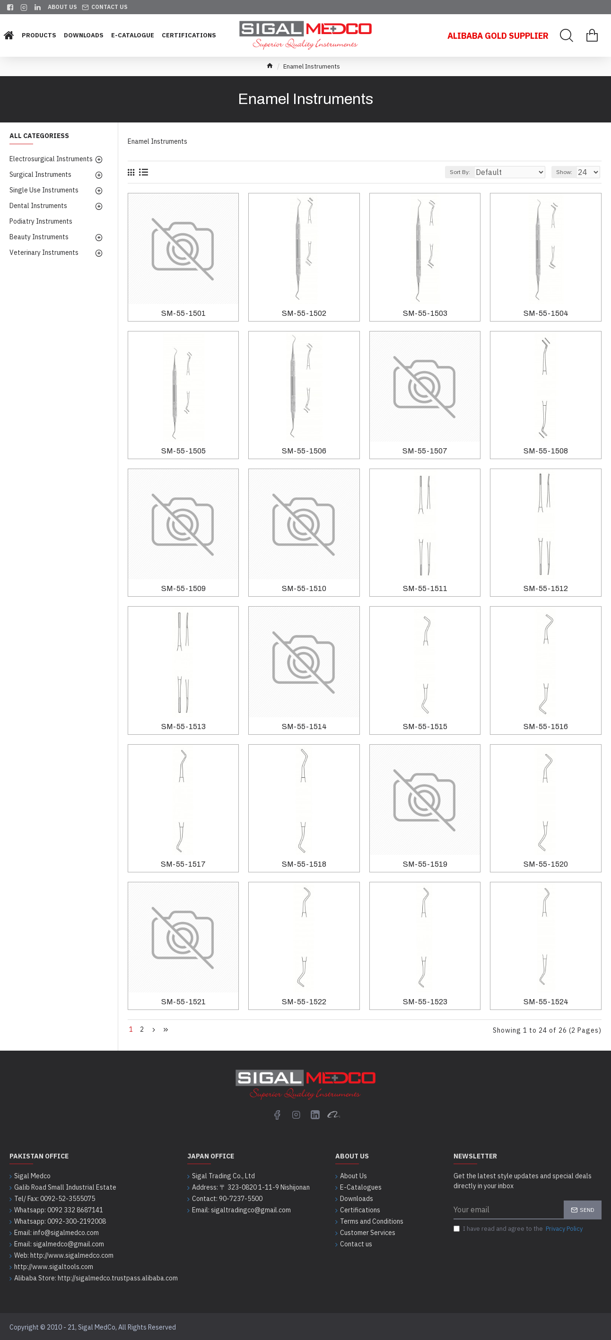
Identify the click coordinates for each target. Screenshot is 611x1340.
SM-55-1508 (546, 451)
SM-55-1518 (304, 864)
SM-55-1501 (183, 313)
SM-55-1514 (304, 726)
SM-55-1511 (425, 588)
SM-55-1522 (304, 1002)
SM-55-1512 (546, 588)
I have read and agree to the (519, 1227)
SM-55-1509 (183, 588)
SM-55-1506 (304, 451)
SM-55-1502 (304, 313)
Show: (568, 171)
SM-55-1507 (424, 451)
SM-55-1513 (183, 726)
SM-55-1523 (425, 1002)
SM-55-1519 (425, 864)
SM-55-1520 (546, 864)
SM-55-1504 (546, 313)
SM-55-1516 (546, 726)
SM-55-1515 (425, 726)
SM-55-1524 (546, 1002)
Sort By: (480, 171)
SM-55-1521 (183, 1002)
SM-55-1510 (304, 588)
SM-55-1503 (425, 313)
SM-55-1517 (183, 864)
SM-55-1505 (183, 451)
